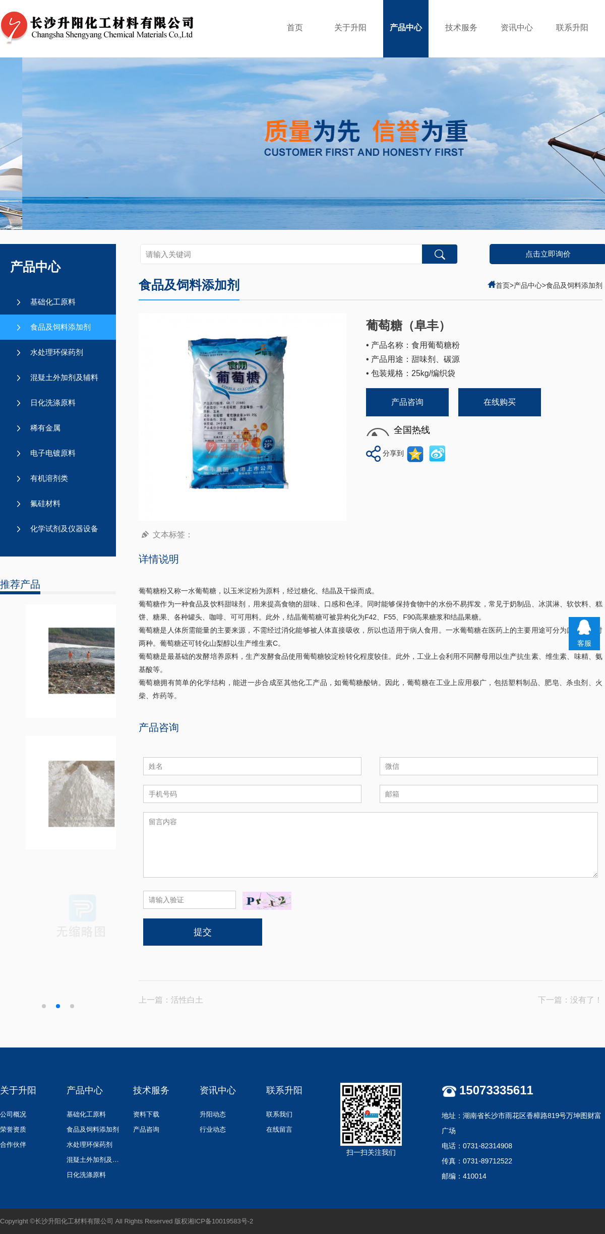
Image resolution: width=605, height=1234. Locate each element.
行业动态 (213, 1129)
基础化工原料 (53, 301)
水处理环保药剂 (56, 352)
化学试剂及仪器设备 (64, 528)
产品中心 (406, 27)
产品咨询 (407, 402)
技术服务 (461, 27)
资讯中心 (517, 27)
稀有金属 (45, 427)
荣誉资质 (13, 1129)
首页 (295, 27)
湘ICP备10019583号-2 (220, 1221)
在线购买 (499, 402)
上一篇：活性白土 (171, 1000)
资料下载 (146, 1114)
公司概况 (13, 1114)
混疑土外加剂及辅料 (64, 377)
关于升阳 (350, 27)
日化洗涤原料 (53, 402)
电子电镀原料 (53, 453)
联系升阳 (572, 27)
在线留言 (279, 1129)
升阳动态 (213, 1114)
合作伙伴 (13, 1144)
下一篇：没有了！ (570, 1000)
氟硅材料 (45, 503)
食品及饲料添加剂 (60, 327)
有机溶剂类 (49, 478)
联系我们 (279, 1114)
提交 (203, 932)
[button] (44, 1006)
